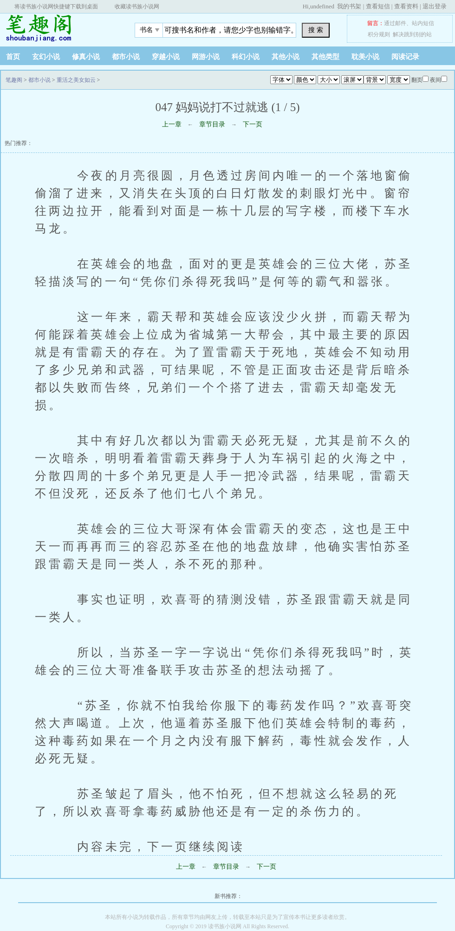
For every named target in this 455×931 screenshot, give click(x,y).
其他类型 (325, 56)
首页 (13, 56)
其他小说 (285, 56)
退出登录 (434, 6)
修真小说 (86, 56)
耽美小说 (365, 56)
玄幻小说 (46, 56)
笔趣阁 (58, 27)
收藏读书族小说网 (137, 6)
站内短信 (423, 23)
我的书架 (349, 6)
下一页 (252, 124)
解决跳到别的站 (412, 34)
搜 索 (315, 29)
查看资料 (406, 6)
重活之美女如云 (76, 80)
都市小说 (126, 56)
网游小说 (206, 56)
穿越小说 (166, 56)
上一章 (172, 124)
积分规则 (379, 34)
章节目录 (212, 124)
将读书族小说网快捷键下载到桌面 (56, 6)
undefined (322, 6)
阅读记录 (405, 56)
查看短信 (378, 6)
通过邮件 (395, 23)
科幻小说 (246, 56)
